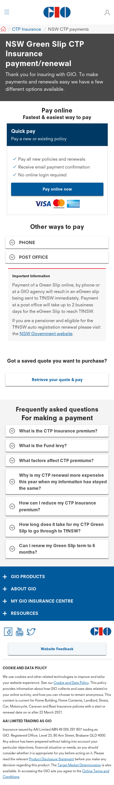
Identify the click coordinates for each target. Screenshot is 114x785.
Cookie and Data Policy (71, 683)
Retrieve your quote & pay (57, 379)
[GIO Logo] (57, 12)
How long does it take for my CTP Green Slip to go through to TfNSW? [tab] (61, 528)
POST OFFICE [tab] (33, 257)
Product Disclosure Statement (51, 759)
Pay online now (57, 189)
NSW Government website (46, 333)
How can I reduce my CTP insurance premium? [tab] (57, 506)
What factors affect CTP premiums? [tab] (56, 460)
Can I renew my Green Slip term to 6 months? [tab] (57, 549)
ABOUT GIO (23, 588)
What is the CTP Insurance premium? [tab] (58, 431)
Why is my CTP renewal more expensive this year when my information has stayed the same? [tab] (63, 481)
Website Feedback (57, 649)
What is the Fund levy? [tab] (43, 445)
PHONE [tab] (27, 242)
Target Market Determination (79, 765)
